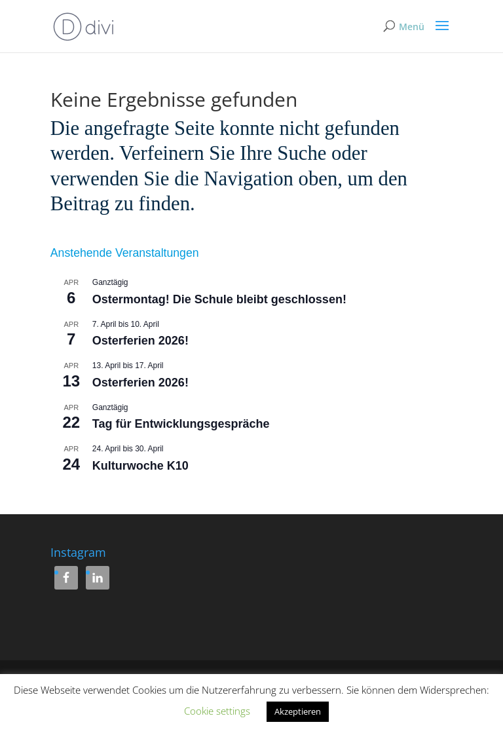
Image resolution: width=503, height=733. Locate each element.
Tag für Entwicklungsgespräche (181, 423)
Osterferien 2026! (140, 340)
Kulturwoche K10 (140, 465)
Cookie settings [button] (217, 710)
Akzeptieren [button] (297, 711)
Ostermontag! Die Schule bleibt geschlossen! (219, 299)
